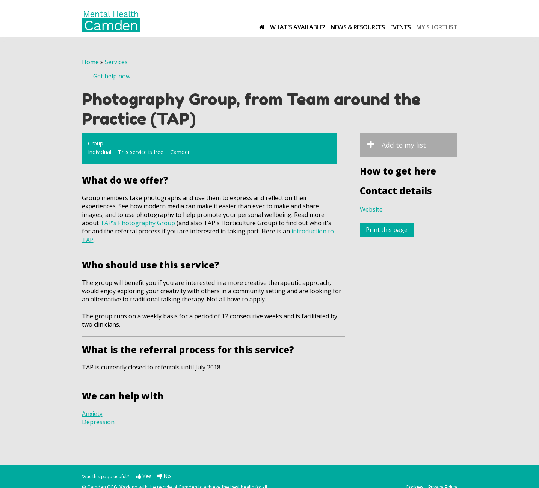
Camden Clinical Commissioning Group (433, 13)
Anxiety (92, 414)
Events (400, 27)
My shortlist (436, 27)
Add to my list (404, 144)
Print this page (387, 230)
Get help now (111, 76)
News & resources (358, 27)
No (164, 476)
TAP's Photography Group (137, 223)
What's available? (297, 27)
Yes (144, 476)
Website (371, 209)
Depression (98, 422)
